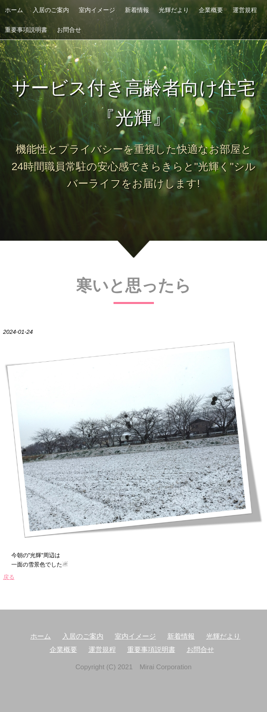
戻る (9, 577)
